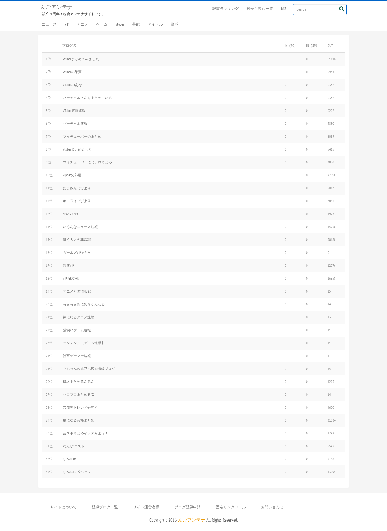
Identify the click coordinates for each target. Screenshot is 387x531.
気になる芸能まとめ (78, 420)
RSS (283, 8)
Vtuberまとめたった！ (79, 149)
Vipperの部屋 (72, 175)
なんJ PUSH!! (71, 459)
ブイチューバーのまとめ (82, 136)
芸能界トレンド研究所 (80, 407)
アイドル (155, 24)
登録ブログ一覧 (105, 507)
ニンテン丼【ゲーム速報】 (84, 343)
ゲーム (102, 24)
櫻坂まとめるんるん (78, 381)
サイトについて (63, 507)
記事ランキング (225, 8)
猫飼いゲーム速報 (77, 330)
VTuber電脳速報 (74, 110)
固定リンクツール (231, 507)
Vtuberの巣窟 (72, 72)
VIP (67, 24)
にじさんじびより (77, 188)
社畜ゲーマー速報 (77, 356)
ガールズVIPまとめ (77, 252)
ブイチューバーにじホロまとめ (87, 162)
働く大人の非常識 (77, 239)
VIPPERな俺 (71, 278)
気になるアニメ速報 (78, 317)
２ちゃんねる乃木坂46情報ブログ (89, 368)
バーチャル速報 (75, 123)
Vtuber (120, 24)
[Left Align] (341, 8)
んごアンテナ (56, 6)
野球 (174, 24)
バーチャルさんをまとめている (87, 97)
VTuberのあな (72, 85)
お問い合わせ (272, 507)
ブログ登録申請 (187, 507)
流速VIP (68, 265)
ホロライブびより (77, 201)
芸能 (136, 24)
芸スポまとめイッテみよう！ (85, 433)
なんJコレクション (77, 471)
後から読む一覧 (260, 8)
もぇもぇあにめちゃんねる (84, 304)
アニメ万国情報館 (77, 291)
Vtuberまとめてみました (81, 59)
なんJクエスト (74, 446)
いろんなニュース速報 (80, 226)
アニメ (82, 24)
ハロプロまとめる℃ (78, 394)
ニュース (49, 24)
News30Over (70, 214)
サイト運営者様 (146, 507)
